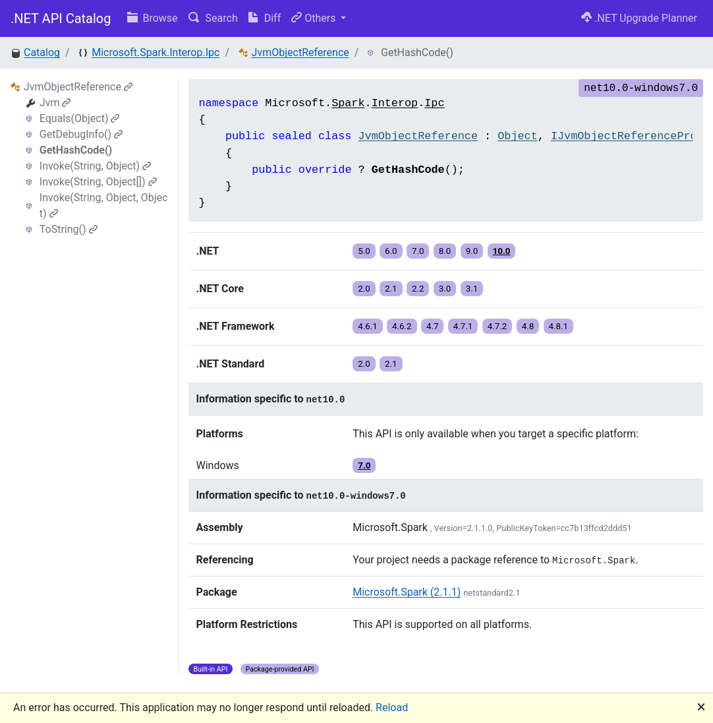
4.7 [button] (432, 326)
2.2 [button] (418, 289)
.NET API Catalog (61, 18)
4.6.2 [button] (402, 326)
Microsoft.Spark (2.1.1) (407, 592)
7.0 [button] (418, 251)
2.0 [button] (364, 289)
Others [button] (314, 18)
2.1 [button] (391, 289)
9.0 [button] (472, 251)
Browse (152, 18)
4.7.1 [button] (463, 326)
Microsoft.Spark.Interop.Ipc (155, 52)
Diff (264, 18)
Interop (395, 103)
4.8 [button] (528, 326)
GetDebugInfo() (81, 134)
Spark (347, 103)
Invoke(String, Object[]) (98, 181)
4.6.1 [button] (368, 326)
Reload (392, 707)
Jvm (55, 102)
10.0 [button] (502, 251)
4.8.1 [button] (559, 326)
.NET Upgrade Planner (639, 18)
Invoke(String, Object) (95, 166)
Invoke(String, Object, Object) (104, 205)
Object (517, 136)
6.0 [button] (391, 251)
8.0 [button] (445, 251)
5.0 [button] (364, 251)
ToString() (69, 229)
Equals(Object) (80, 118)
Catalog (42, 52)
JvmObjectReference (300, 52)
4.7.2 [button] (497, 326)
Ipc (434, 103)
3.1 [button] (472, 289)
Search (213, 18)
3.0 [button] (445, 289)
